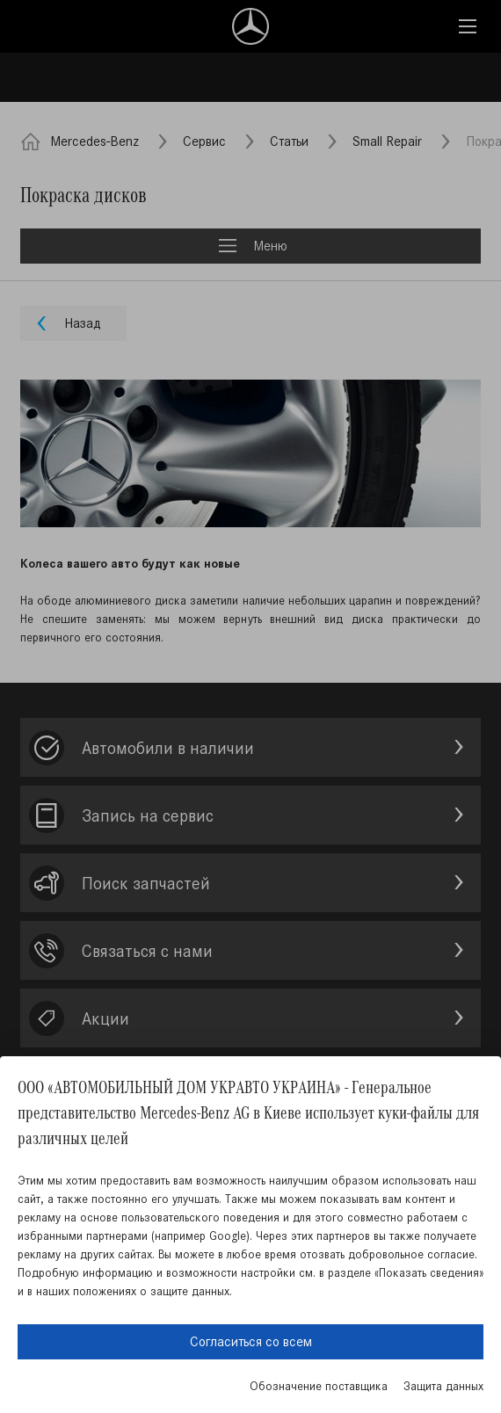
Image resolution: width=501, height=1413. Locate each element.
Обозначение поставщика (319, 1386)
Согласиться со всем (251, 1341)
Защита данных (443, 1386)
